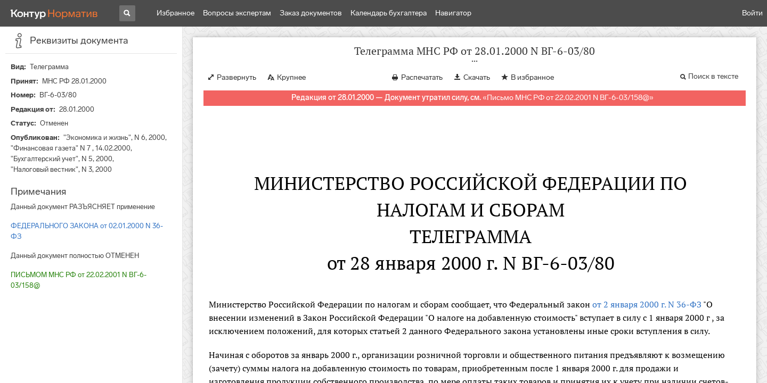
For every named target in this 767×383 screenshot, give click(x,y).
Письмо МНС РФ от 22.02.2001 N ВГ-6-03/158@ (568, 97)
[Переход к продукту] (54, 13)
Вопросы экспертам (237, 13)
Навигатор (453, 13)
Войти (752, 13)
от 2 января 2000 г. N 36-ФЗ (646, 304)
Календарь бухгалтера (388, 13)
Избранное (175, 13)
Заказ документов (311, 13)
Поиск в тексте (713, 76)
